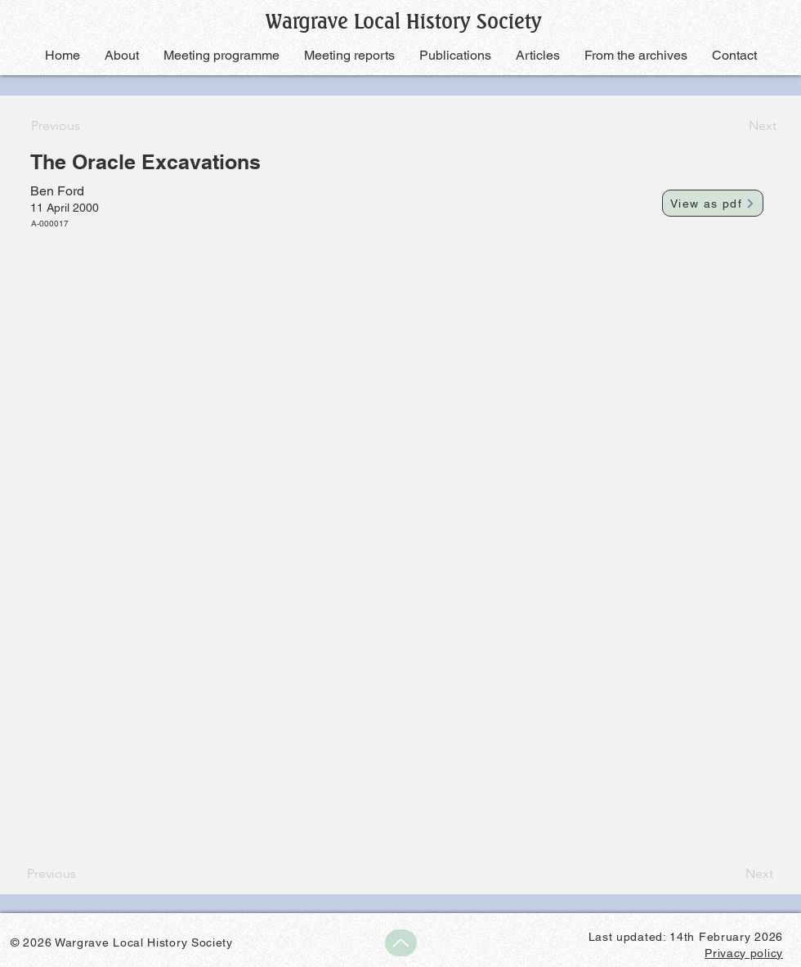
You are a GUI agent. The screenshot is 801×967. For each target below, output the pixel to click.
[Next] (735, 126)
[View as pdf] (712, 203)
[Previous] (85, 126)
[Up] (401, 942)
